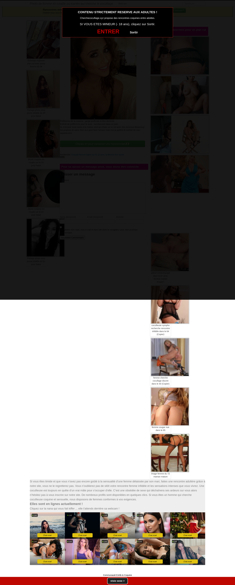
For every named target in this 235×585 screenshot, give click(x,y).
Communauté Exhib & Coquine (117, 575)
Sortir (134, 32)
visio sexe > (117, 580)
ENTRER (108, 31)
